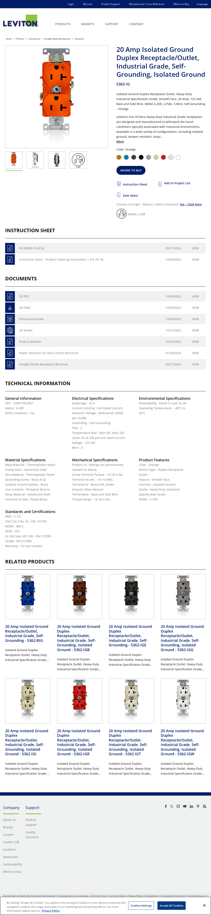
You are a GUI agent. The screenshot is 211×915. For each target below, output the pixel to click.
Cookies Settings (141, 905)
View (195, 248)
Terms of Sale (117, 896)
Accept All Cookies (171, 905)
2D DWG (24, 308)
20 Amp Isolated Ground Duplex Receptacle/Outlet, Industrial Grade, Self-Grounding (130, 635)
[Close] (204, 905)
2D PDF (24, 296)
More (120, 141)
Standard (79, 38)
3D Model (25, 330)
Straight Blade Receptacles (57, 38)
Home (9, 38)
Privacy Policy (135, 896)
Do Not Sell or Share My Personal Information (29, 896)
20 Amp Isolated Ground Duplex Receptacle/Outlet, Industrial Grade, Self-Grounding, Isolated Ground (78, 638)
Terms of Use (98, 896)
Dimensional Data (31, 319)
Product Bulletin (30, 342)
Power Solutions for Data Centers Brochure (48, 353)
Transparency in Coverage (73, 896)
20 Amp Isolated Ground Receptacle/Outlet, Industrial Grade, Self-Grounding (26, 633)
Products (20, 38)
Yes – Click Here (191, 204)
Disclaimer (152, 896)
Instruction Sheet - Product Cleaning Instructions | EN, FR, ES (61, 259)
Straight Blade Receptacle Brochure (43, 364)
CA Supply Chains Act (173, 896)
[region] (105, 906)
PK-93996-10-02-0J (31, 248)
